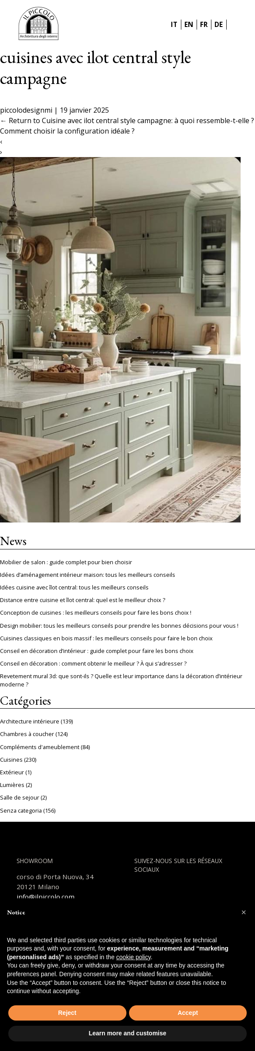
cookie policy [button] (133, 957)
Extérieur (12, 772)
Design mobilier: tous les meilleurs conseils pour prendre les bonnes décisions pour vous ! (119, 625)
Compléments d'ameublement (39, 747)
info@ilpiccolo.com (46, 896)
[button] (244, 912)
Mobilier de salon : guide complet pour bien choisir (66, 562)
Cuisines (11, 759)
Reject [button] (67, 1012)
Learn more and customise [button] (127, 1033)
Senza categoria (21, 810)
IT (174, 24)
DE (218, 24)
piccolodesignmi (26, 110)
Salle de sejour (19, 797)
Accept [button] (187, 1012)
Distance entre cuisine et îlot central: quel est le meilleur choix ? (82, 600)
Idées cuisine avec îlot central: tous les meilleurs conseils (74, 587)
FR (203, 24)
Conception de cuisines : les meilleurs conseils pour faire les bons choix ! (95, 612)
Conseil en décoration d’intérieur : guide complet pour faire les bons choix (97, 651)
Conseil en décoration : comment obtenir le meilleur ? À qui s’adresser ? (93, 663)
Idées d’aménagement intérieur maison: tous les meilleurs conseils (87, 575)
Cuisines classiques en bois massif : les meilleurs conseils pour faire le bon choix (106, 638)
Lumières (12, 785)
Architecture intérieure (29, 721)
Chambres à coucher (27, 734)
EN (188, 24)
